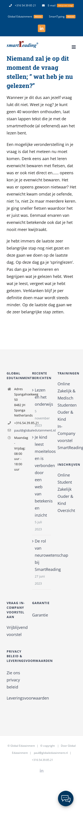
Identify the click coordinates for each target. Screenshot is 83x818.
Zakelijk (64, 489)
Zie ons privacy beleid (13, 680)
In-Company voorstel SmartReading (67, 437)
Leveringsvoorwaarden (28, 698)
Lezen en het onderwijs (42, 397)
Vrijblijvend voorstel (16, 631)
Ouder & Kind (65, 415)
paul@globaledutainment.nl (19, 430)
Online (64, 383)
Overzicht (66, 510)
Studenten (67, 405)
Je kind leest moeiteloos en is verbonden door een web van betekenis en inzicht (42, 476)
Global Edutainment (22, 746)
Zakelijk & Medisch (66, 394)
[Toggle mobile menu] (74, 47)
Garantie (40, 615)
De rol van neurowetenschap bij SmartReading (42, 555)
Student (65, 482)
